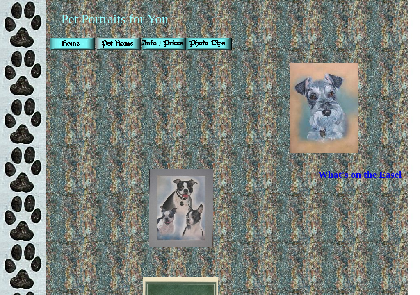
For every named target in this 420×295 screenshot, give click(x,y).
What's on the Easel (360, 174)
